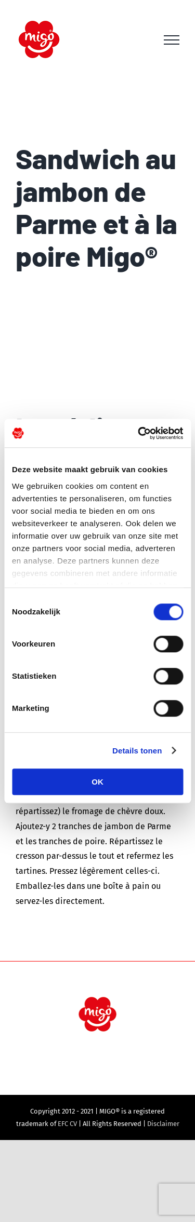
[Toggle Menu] (171, 40)
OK (97, 781)
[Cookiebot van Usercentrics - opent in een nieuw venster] (139, 433)
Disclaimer (163, 1124)
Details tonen (137, 750)
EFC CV (67, 1124)
